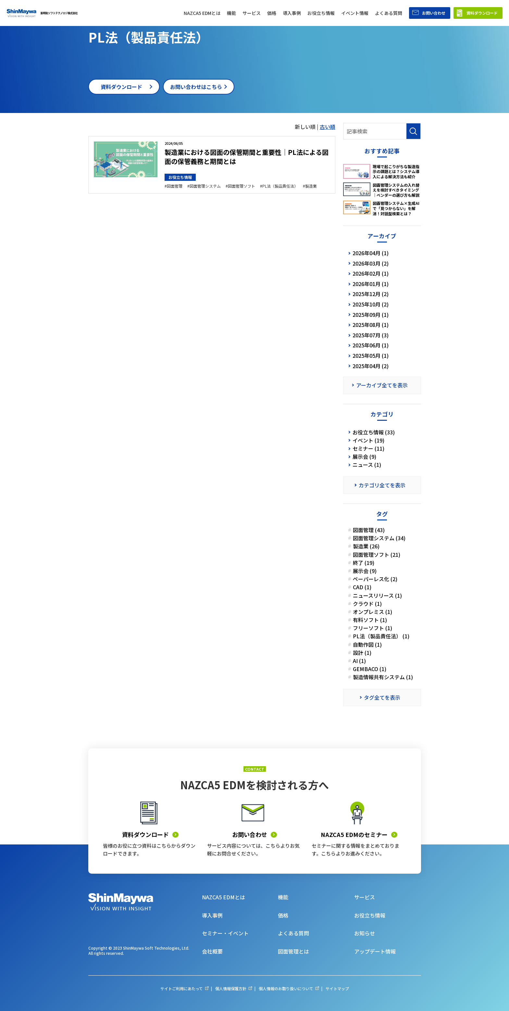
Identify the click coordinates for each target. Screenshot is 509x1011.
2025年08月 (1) (371, 325)
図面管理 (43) (369, 530)
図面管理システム (205, 186)
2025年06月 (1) (371, 345)
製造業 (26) (366, 546)
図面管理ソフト (241, 186)
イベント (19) (368, 440)
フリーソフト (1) (372, 628)
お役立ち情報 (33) (374, 432)
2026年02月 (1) (371, 273)
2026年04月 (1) (371, 253)
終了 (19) (363, 563)
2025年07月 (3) (371, 335)
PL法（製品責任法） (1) (381, 636)
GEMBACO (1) (369, 669)
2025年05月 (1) (371, 355)
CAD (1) (362, 587)
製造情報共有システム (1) (383, 677)
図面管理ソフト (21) (376, 555)
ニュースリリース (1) (377, 596)
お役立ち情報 (180, 177)
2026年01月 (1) (371, 284)
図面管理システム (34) (379, 538)
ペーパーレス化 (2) (375, 579)
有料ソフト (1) (370, 620)
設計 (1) (362, 653)
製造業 (311, 186)
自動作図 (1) (367, 645)
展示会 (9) (364, 457)
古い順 (327, 127)
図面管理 (174, 186)
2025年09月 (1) (371, 314)
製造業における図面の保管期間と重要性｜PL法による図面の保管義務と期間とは (247, 156)
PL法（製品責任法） (280, 186)
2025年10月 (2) (371, 304)
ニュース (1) (367, 465)
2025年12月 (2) (371, 294)
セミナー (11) (368, 448)
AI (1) (359, 661)
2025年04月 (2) (371, 366)
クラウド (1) (367, 604)
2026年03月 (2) (371, 263)
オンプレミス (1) (372, 612)
